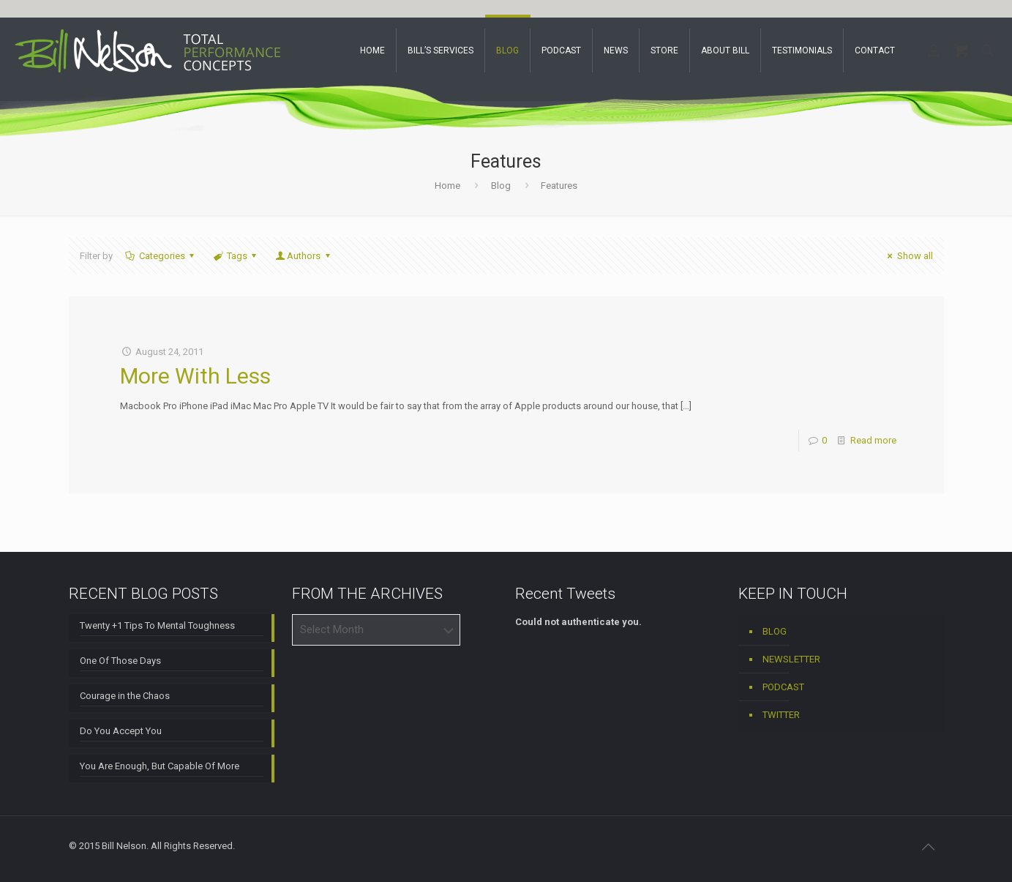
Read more (873, 440)
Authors (304, 255)
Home (447, 185)
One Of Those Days (120, 660)
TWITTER (781, 714)
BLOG (774, 631)
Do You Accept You (121, 730)
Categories (161, 255)
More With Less (195, 376)
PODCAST (783, 686)
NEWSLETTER (791, 659)
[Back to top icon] (928, 846)
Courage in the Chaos (125, 695)
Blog (501, 185)
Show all (907, 255)
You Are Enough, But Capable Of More (159, 765)
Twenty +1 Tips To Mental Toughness (157, 625)
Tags (236, 255)
